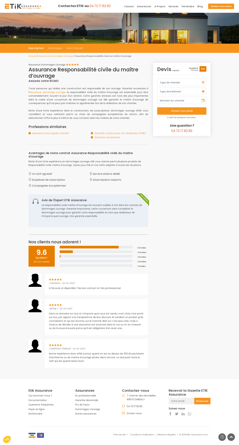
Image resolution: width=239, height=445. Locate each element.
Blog (200, 6)
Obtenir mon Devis (221, 6)
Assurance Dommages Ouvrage (55, 56)
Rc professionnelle (85, 395)
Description (36, 48)
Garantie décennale (86, 400)
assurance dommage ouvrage (47, 92)
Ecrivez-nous (134, 413)
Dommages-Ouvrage (87, 409)
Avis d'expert (74, 48)
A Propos (159, 6)
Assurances (144, 6)
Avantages (55, 48)
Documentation (38, 400)
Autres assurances (85, 413)
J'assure (129, 6)
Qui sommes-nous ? (40, 395)
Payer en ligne (37, 409)
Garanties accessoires (107, 137)
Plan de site (120, 434)
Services (173, 6)
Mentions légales (167, 434)
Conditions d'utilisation (142, 434)
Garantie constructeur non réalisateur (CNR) (120, 133)
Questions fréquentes (41, 404)
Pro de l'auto (82, 404)
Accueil (32, 56)
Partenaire (188, 6)
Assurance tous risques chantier (50, 133)
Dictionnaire (35, 413)
